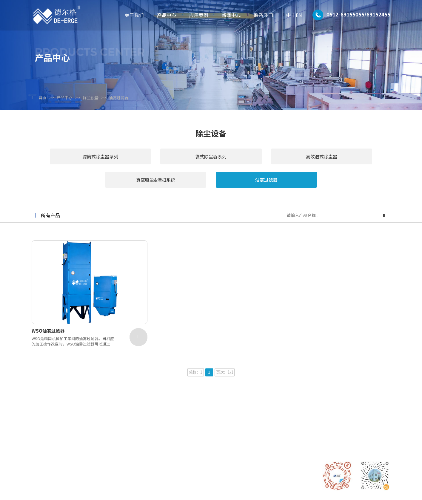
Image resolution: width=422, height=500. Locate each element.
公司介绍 (192, 405)
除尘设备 (95, 98)
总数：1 (194, 356)
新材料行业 (280, 429)
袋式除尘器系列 (144, 158)
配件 (229, 421)
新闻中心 (231, 15)
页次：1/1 (225, 356)
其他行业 (278, 446)
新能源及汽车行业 (287, 438)
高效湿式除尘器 (211, 158)
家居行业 (278, 413)
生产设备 (192, 429)
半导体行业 (280, 405)
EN (299, 15)
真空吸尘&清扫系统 (277, 158)
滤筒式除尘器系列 (77, 158)
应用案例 (198, 15)
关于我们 (134, 15)
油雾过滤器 (125, 98)
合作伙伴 (192, 421)
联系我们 (263, 15)
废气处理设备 (237, 413)
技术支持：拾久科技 (286, 490)
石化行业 (278, 421)
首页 (43, 98)
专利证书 (192, 413)
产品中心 (166, 15)
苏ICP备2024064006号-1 (242, 490)
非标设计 (233, 429)
